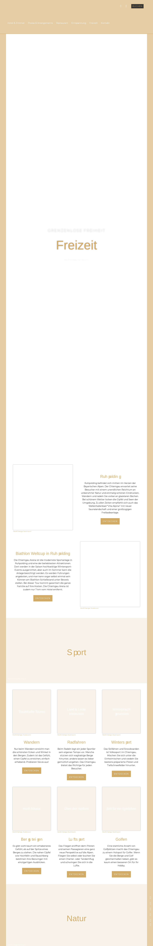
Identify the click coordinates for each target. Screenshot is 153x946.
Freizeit (93, 23)
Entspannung (78, 23)
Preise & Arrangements (40, 23)
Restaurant (62, 23)
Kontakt (105, 23)
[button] (137, 6)
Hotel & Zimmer (16, 23)
